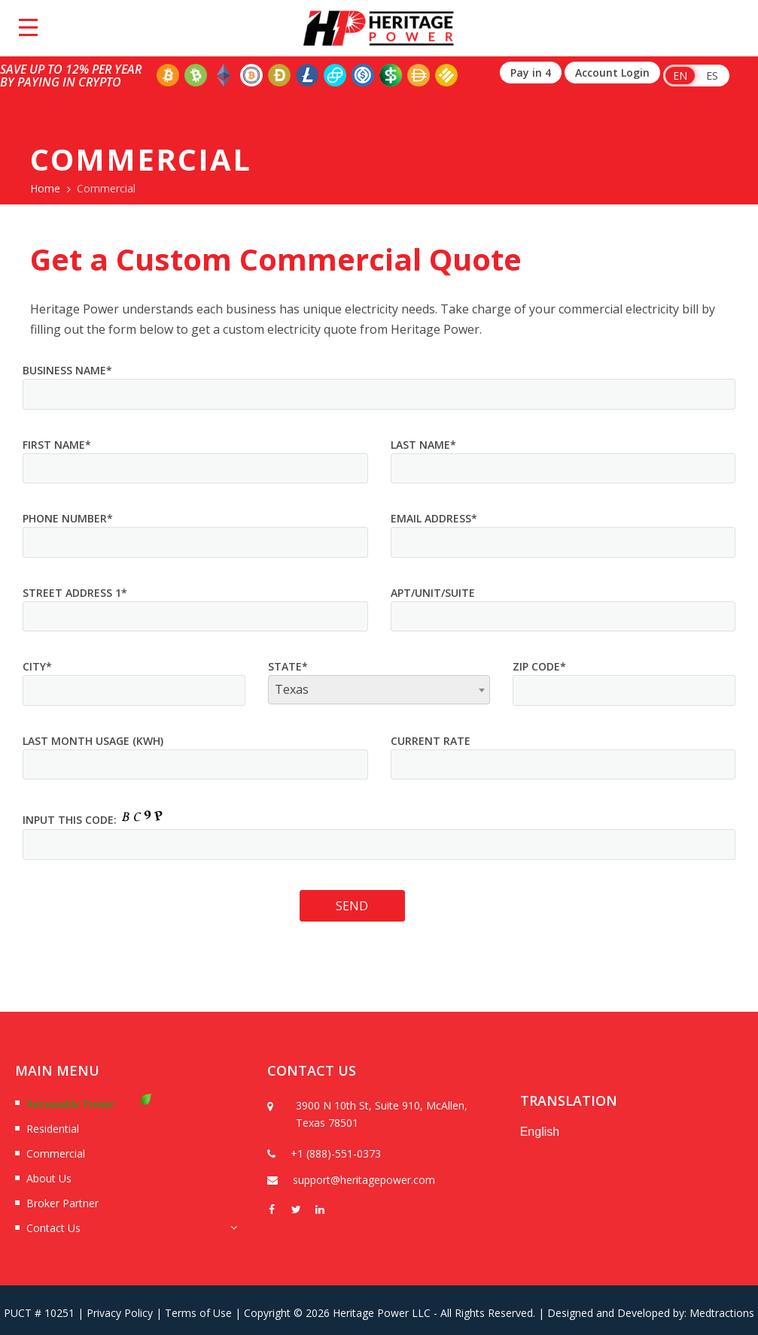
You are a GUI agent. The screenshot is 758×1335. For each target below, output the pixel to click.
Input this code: (70, 820)
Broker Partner (62, 1203)
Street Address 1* (75, 593)
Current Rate (430, 741)
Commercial (55, 1153)
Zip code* (539, 666)
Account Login (612, 72)
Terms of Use (198, 1313)
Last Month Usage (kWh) (93, 741)
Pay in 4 (530, 72)
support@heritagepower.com (364, 1180)
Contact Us (53, 1228)
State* (288, 666)
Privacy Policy (120, 1313)
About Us (49, 1178)
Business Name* (67, 370)
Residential (52, 1129)
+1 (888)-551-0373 (336, 1153)
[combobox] (379, 689)
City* (37, 666)
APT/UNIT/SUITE (433, 593)
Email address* (434, 518)
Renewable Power (70, 1104)
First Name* (57, 444)
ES (712, 75)
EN (680, 75)
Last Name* (423, 444)
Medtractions (722, 1313)
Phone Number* (68, 518)
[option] (378, 1144)
